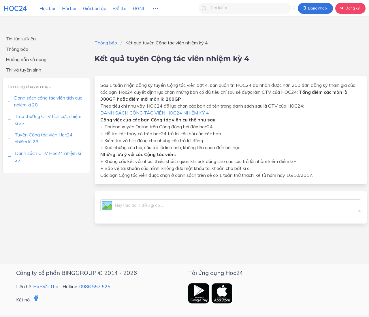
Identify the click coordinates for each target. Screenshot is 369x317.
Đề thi (119, 8)
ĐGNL (139, 8)
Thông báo (106, 43)
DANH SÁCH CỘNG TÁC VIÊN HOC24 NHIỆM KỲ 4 (154, 113)
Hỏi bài (69, 8)
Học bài (47, 8)
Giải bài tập (94, 8)
